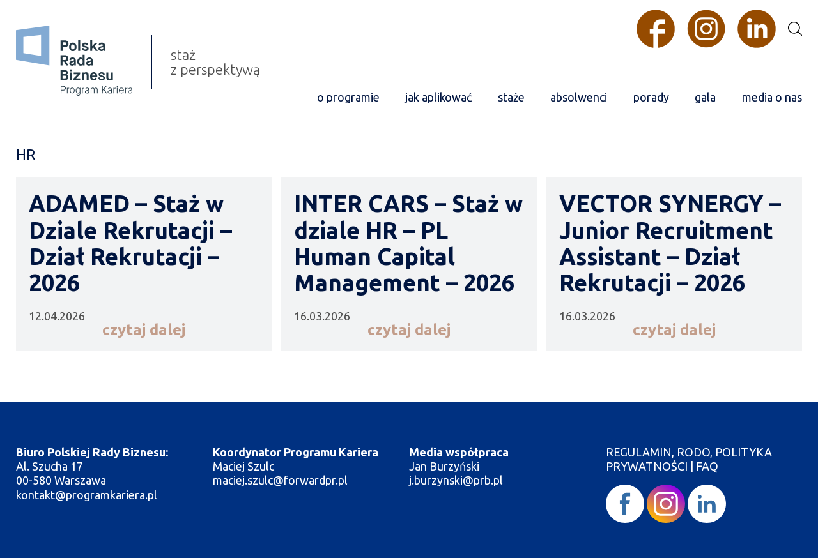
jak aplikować (438, 97)
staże (511, 97)
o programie (348, 97)
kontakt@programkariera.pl (88, 494)
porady (651, 97)
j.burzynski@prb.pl (457, 480)
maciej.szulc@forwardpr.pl (280, 480)
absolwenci (578, 97)
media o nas (772, 97)
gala (705, 97)
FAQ (707, 466)
